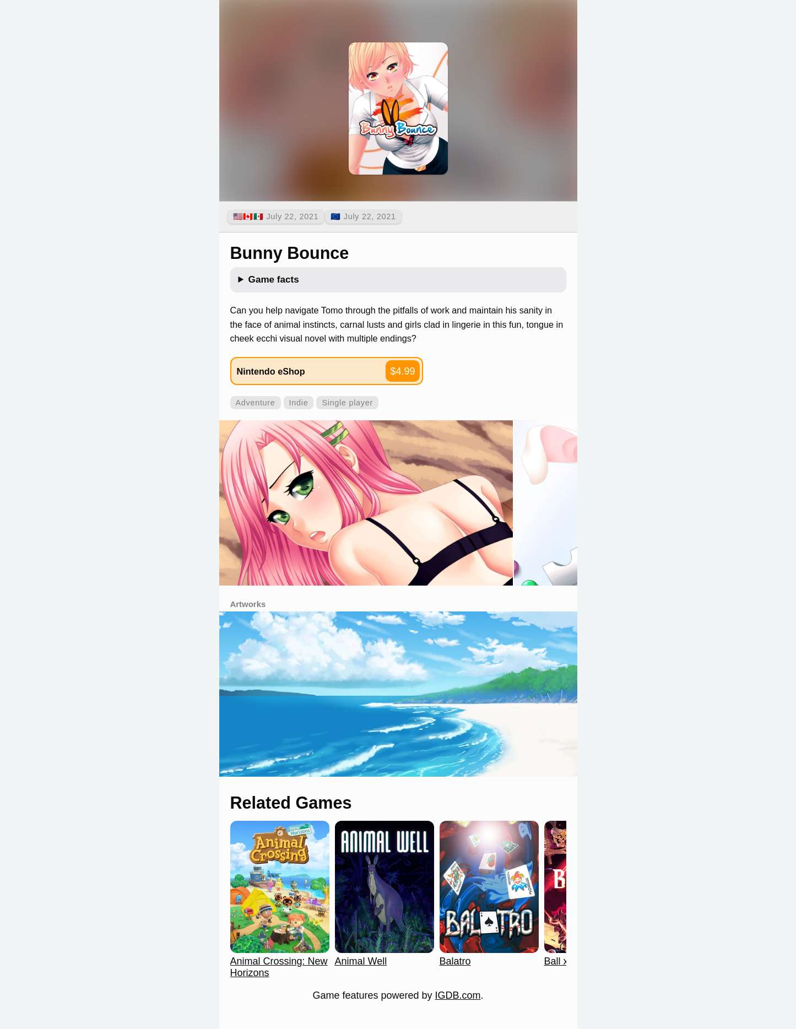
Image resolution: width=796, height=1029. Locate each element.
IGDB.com (458, 995)
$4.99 (402, 371)
